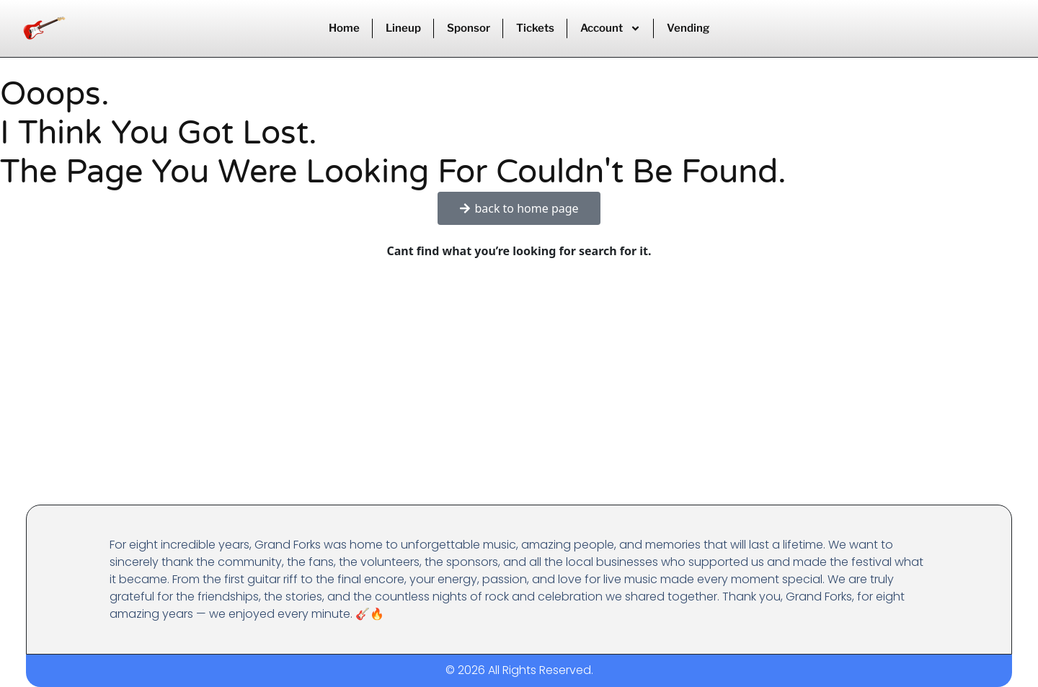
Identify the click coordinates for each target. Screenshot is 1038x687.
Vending (688, 28)
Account (610, 28)
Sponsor (468, 28)
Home (344, 28)
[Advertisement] (519, 396)
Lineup (403, 28)
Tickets (535, 28)
